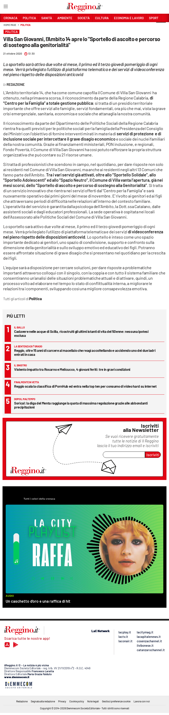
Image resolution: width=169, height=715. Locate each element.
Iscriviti (152, 454)
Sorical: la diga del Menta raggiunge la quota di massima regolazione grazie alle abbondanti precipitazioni (81, 405)
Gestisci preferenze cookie (116, 701)
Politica (25, 24)
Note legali (93, 701)
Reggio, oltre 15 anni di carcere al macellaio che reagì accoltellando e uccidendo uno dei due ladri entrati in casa (84, 352)
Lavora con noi (142, 701)
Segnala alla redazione (43, 701)
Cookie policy (76, 701)
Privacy (62, 701)
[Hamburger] (5, 7)
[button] (161, 27)
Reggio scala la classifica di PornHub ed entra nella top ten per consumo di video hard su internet (85, 386)
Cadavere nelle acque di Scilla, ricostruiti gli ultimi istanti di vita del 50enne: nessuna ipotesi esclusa (81, 333)
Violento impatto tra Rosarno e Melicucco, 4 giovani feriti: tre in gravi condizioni (72, 369)
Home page (10, 24)
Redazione (22, 701)
